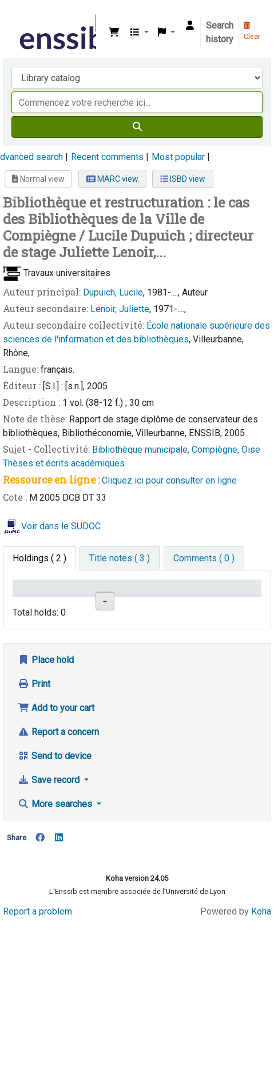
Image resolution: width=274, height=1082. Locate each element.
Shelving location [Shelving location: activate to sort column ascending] (135, 598)
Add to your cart (56, 868)
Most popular (178, 156)
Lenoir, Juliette (119, 309)
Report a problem (37, 1072)
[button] (114, 32)
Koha (261, 1072)
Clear (252, 31)
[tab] (120, 558)
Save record (50, 940)
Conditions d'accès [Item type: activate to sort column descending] (39, 598)
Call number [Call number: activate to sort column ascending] (183, 598)
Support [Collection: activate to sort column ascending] (85, 603)
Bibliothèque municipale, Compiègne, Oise (176, 449)
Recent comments (107, 156)
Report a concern (58, 892)
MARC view (112, 178)
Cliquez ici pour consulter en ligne (169, 480)
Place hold (46, 820)
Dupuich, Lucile (113, 292)
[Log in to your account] (190, 25)
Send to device (55, 916)
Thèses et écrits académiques (64, 463)
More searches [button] (56, 964)
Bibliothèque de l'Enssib (21, 17)
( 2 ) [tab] (39, 558)
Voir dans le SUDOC (61, 526)
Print (34, 844)
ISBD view (182, 178)
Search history (219, 32)
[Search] (137, 127)
